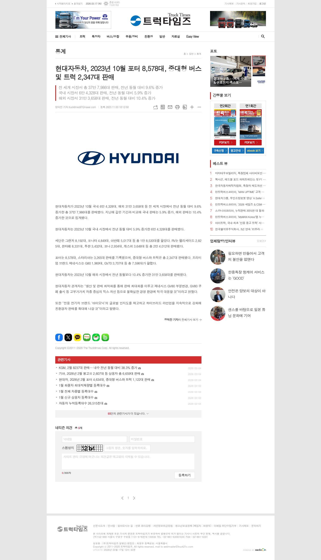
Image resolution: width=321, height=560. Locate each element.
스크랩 (185, 107)
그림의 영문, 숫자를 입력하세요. (126, 447)
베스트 (220, 163)
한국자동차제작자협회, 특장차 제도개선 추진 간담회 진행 (240, 186)
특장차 (96, 36)
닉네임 (67, 438)
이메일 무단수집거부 (225, 525)
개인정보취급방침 (163, 525)
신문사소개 (99, 525)
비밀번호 (137, 438)
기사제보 (229, 3)
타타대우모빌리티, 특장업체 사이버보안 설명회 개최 (240, 173)
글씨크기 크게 (192, 107)
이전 (122, 498)
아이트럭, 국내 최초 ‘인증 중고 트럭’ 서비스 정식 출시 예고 (240, 223)
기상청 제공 (114, 5)
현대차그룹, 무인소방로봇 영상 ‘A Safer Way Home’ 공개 (240, 198)
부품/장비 (132, 36)
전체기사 (65, 36)
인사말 (111, 525)
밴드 (105, 337)
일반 (162, 36)
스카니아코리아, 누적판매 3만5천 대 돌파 (239, 211)
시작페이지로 (63, 3)
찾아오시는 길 (125, 525)
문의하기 (256, 525)
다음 (134, 498)
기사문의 (240, 3)
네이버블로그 (87, 337)
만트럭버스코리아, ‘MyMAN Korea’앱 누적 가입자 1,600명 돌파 (240, 217)
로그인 (262, 3)
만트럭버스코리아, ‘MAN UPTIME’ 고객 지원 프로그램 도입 (240, 192)
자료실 (175, 36)
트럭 (82, 36)
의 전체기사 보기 (181, 319)
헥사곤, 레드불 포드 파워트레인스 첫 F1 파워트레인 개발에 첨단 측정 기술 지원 (240, 179)
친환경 (148, 36)
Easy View (192, 36)
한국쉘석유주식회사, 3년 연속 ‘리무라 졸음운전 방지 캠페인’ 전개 (240, 229)
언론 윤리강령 (143, 525)
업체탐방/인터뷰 (222, 241)
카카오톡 (77, 337)
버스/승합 (113, 36)
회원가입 (252, 3)
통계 (199, 53)
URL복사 (155, 107)
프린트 (177, 107)
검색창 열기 (262, 36)
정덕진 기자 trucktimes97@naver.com (75, 107)
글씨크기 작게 (199, 107)
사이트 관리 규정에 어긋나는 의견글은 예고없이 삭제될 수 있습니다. (106, 456)
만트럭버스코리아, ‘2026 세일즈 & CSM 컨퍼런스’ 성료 (240, 204)
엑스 (68, 337)
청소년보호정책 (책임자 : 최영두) (193, 525)
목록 (163, 107)
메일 (170, 107)
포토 (213, 51)
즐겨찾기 (78, 3)
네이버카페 (96, 337)
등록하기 (184, 475)
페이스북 (59, 337)
